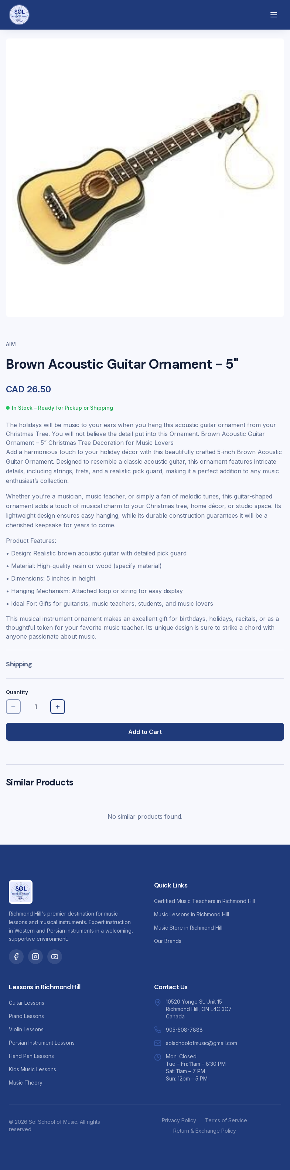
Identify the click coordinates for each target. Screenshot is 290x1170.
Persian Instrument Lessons (42, 1042)
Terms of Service (226, 1120)
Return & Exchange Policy (204, 1130)
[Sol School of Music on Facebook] (16, 956)
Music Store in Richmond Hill (188, 927)
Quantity (17, 692)
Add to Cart (145, 732)
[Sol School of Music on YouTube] (54, 956)
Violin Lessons (26, 1029)
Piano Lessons (26, 1016)
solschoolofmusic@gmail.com (201, 1043)
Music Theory (25, 1082)
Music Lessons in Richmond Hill (191, 914)
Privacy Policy (179, 1120)
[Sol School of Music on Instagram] (35, 956)
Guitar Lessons (26, 1003)
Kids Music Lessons (32, 1069)
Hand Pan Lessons (31, 1056)
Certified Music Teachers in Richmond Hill (204, 901)
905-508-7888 (184, 1030)
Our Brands (167, 941)
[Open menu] (273, 14)
